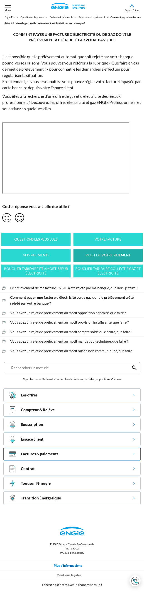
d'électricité (90, 96)
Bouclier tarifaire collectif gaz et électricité (108, 271)
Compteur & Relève (32, 409)
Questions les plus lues (36, 239)
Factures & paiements (33, 454)
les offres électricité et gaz (73, 102)
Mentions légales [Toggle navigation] (72, 575)
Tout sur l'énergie (30, 483)
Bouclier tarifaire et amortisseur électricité (36, 271)
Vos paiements (36, 255)
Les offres (23, 395)
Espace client (62, 87)
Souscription (26, 424)
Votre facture (108, 239)
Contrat (22, 468)
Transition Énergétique (35, 498)
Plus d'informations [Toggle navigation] (71, 565)
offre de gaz (65, 96)
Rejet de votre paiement (108, 255)
